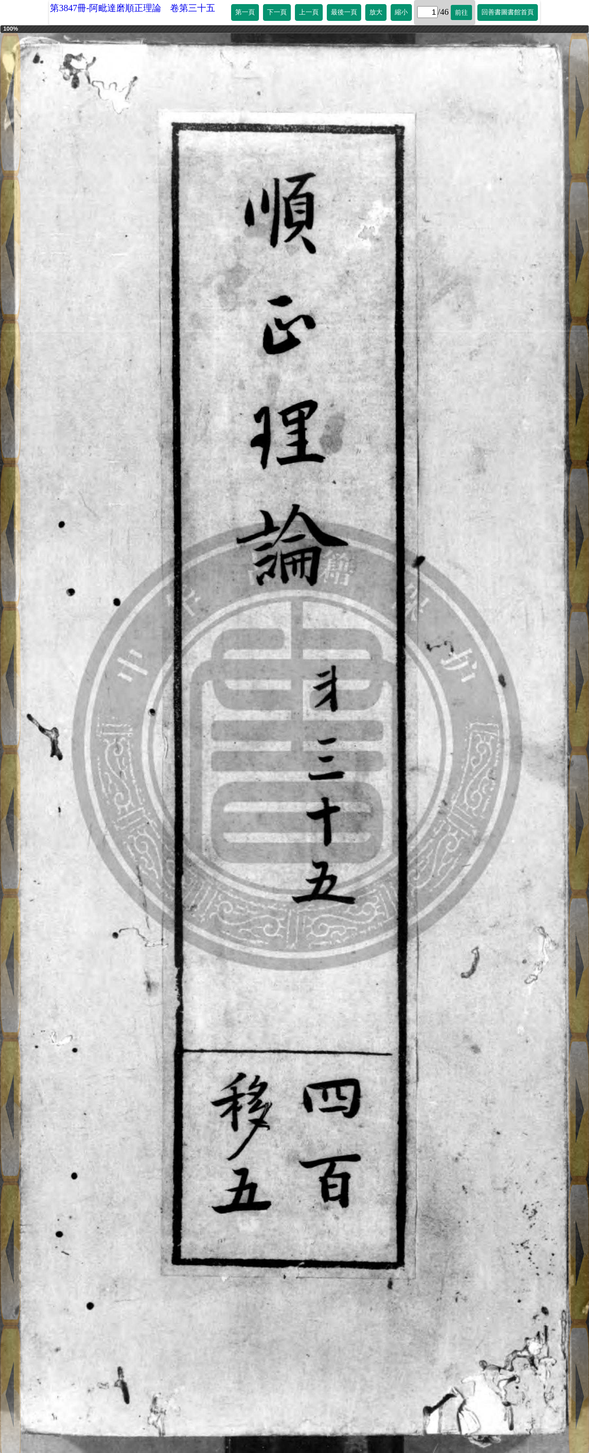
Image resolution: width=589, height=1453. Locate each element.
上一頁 (309, 12)
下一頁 (277, 12)
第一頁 (245, 12)
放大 (375, 12)
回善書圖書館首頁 (507, 12)
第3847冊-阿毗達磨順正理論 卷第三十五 (132, 8)
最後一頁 (344, 12)
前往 (461, 12)
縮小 (401, 12)
